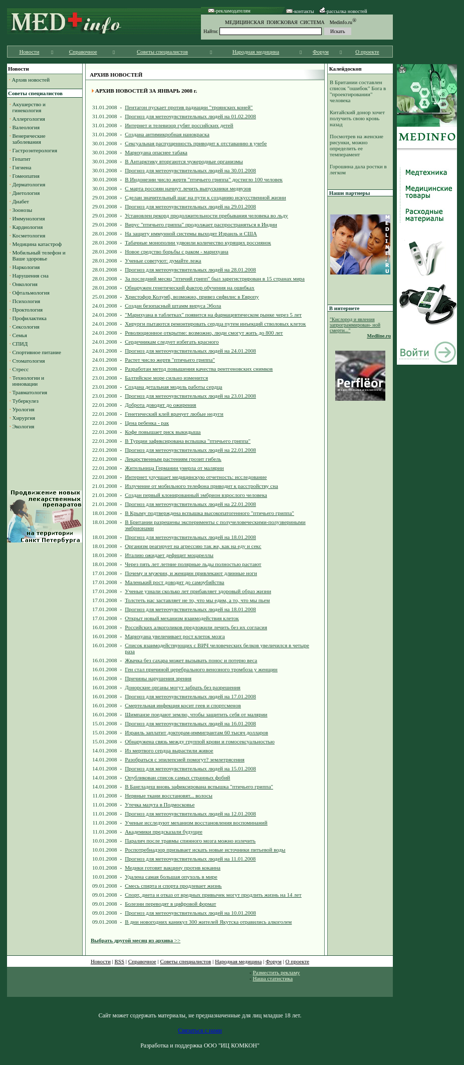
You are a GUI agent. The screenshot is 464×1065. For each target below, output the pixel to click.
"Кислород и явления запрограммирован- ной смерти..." (355, 325)
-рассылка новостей (343, 11)
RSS (120, 961)
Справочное (83, 52)
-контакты (300, 11)
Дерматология (29, 184)
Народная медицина (256, 52)
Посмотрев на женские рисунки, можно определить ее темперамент (356, 145)
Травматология (30, 392)
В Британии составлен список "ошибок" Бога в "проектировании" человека (358, 91)
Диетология (26, 193)
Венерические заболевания (28, 139)
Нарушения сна (31, 276)
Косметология (29, 235)
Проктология (28, 310)
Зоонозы (23, 210)
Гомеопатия (26, 176)
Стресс (21, 369)
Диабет (21, 201)
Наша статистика (273, 978)
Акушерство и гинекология (28, 107)
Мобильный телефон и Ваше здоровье (38, 255)
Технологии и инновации (27, 381)
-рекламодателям (229, 11)
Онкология (25, 284)
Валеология (26, 127)
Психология (27, 301)
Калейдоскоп (345, 69)
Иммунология (29, 218)
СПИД (20, 344)
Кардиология (28, 227)
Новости (29, 52)
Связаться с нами (199, 1030)
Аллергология (29, 119)
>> (135, 940)
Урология (24, 409)
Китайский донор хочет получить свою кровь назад (357, 118)
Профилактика (30, 318)
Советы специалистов (162, 52)
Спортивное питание (37, 352)
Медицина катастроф (37, 244)
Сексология (26, 327)
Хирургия (24, 418)
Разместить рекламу (276, 972)
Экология (24, 426)
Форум (321, 52)
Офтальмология (31, 293)
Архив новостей (31, 80)
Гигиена (22, 167)
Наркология (26, 267)
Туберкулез (26, 401)
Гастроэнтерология (35, 150)
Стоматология (29, 361)
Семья (20, 335)
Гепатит (22, 159)
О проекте (367, 52)
